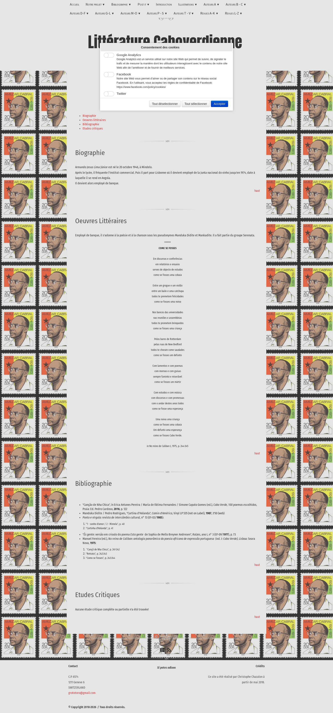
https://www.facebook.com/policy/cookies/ (141, 87)
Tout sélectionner (196, 104)
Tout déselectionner (165, 104)
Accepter (219, 104)
